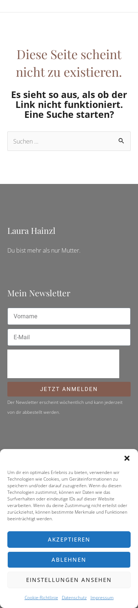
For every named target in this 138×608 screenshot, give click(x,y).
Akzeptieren (69, 539)
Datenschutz (74, 597)
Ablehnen (69, 559)
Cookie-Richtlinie (41, 597)
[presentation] (63, 364)
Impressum (102, 597)
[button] (127, 458)
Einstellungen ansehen (69, 579)
